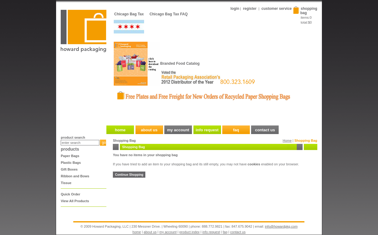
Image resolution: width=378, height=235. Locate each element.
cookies (254, 164)
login (235, 8)
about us (150, 232)
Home (287, 140)
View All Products (75, 201)
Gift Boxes (69, 169)
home (136, 232)
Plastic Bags (71, 162)
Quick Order (70, 194)
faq (225, 232)
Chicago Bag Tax (129, 14)
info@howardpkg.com (281, 226)
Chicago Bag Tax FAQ (169, 14)
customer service (277, 8)
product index (189, 232)
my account (168, 232)
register (250, 8)
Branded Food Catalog (180, 63)
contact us (238, 232)
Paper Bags (70, 156)
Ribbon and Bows (75, 176)
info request (211, 232)
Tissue (66, 183)
